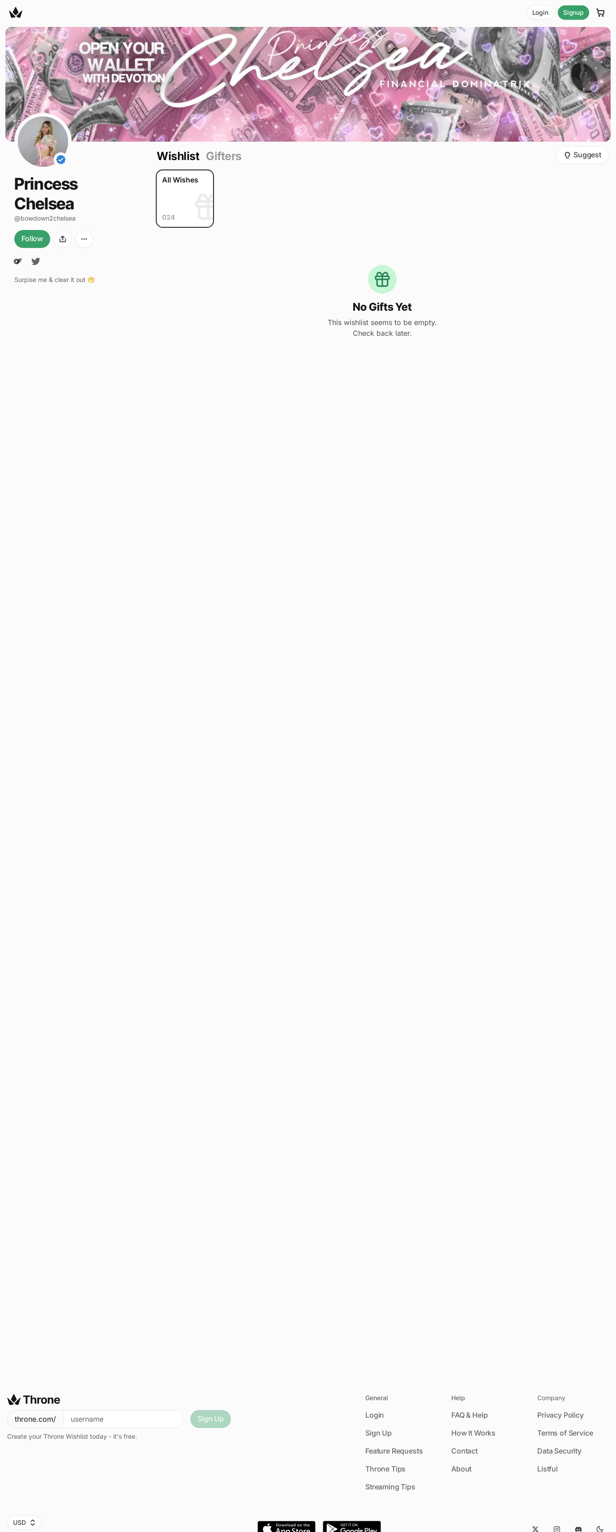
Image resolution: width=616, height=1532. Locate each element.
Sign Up (210, 1418)
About (461, 1468)
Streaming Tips (390, 1486)
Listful (547, 1468)
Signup (573, 12)
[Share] (63, 239)
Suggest (582, 154)
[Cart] (601, 12)
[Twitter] (36, 261)
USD (24, 1522)
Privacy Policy (560, 1414)
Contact (464, 1450)
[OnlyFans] (18, 261)
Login (540, 12)
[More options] (84, 239)
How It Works (473, 1432)
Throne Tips (385, 1468)
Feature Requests (394, 1450)
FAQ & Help (469, 1414)
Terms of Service (565, 1432)
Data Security (559, 1450)
